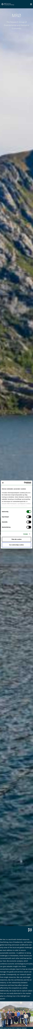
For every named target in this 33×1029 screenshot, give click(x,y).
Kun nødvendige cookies (16, 545)
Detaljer (25, 534)
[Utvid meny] (31, 4)
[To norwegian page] (30, 930)
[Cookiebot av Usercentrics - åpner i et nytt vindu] (24, 483)
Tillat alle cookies (16, 539)
